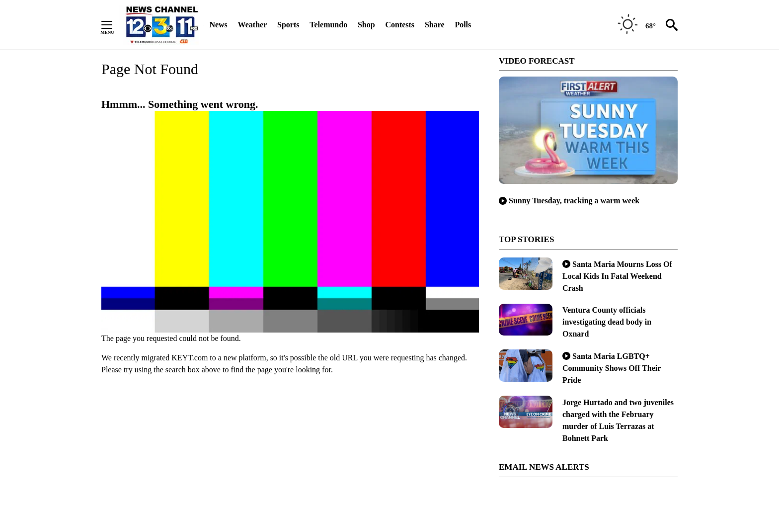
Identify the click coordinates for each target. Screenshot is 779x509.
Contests (399, 24)
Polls (463, 24)
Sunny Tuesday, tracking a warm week (569, 200)
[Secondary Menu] (114, 25)
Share (435, 24)
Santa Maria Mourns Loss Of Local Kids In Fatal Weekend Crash (617, 276)
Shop (366, 24)
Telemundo (328, 24)
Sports (288, 24)
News (218, 24)
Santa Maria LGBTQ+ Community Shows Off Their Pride (611, 368)
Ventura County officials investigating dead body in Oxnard (606, 322)
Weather (252, 24)
